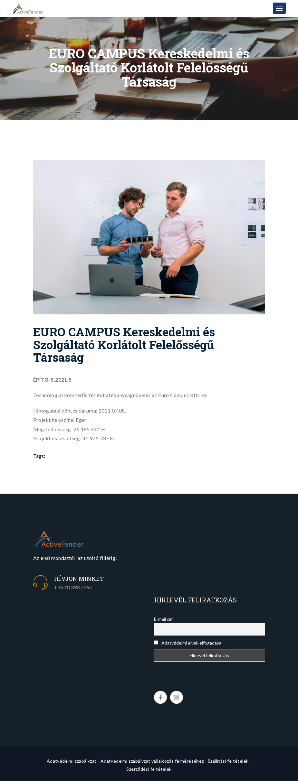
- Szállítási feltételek (226, 761)
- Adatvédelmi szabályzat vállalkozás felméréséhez (151, 761)
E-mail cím (164, 619)
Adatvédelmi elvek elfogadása (187, 643)
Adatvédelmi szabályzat (72, 761)
